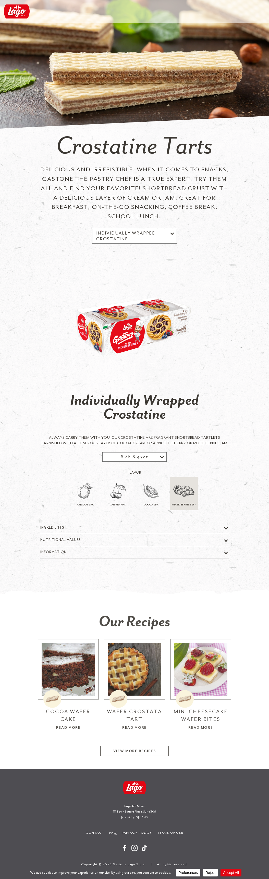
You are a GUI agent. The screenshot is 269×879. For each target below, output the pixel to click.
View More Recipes (134, 773)
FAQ (113, 832)
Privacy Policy (137, 832)
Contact (95, 832)
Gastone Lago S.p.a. (17, 11)
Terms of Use (170, 832)
